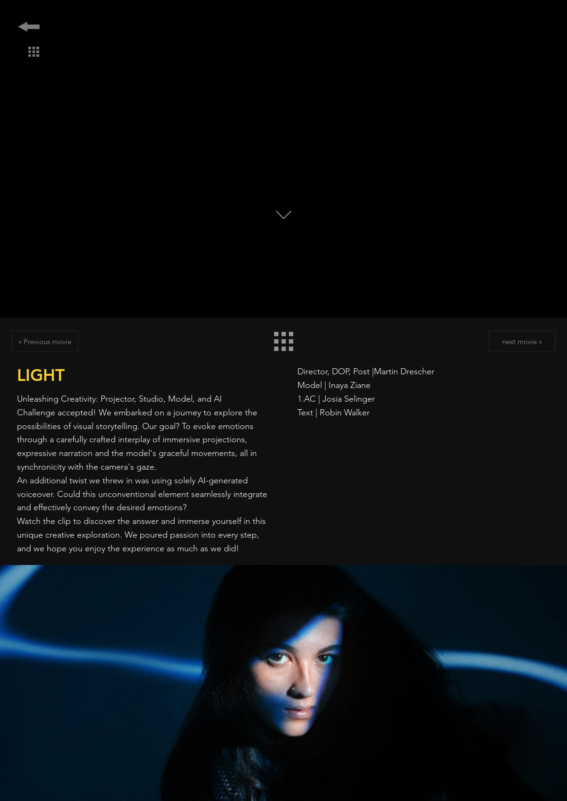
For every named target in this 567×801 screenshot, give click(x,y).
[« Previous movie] (44, 341)
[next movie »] (522, 341)
